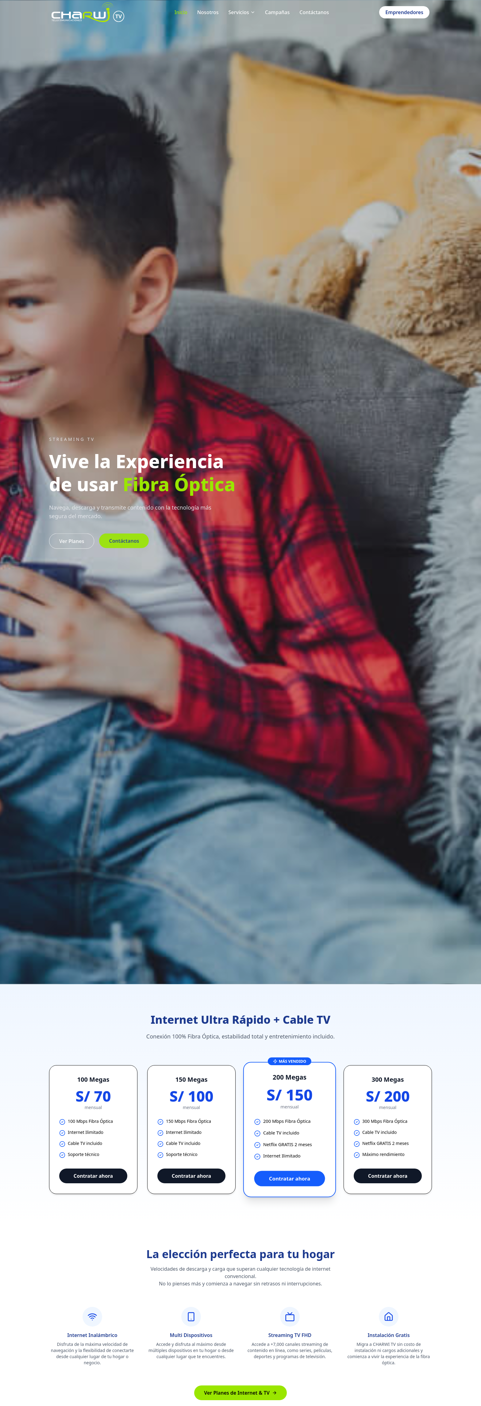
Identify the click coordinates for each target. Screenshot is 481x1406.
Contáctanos (314, 12)
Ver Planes (71, 547)
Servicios (242, 12)
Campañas (277, 12)
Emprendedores (404, 12)
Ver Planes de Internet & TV (240, 1392)
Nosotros (208, 12)
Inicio (181, 12)
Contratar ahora (93, 1176)
